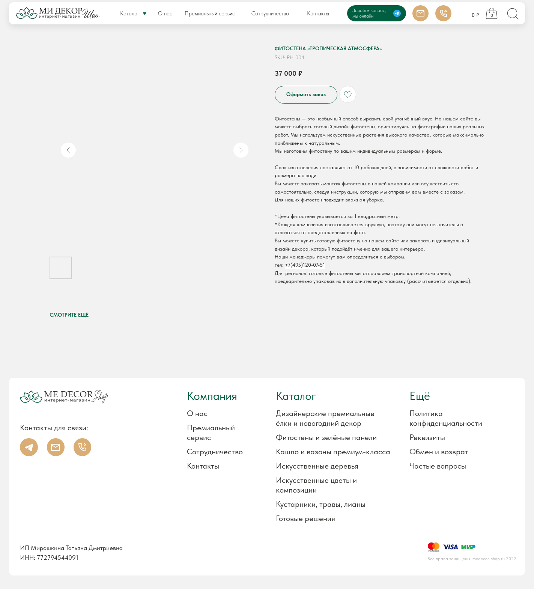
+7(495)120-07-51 (305, 265)
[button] (449, 437)
